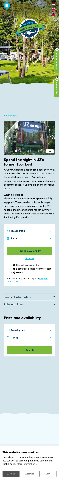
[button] (16, 151)
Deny (48, 473)
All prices (29, 258)
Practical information (17, 297)
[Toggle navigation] (7, 5)
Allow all (11, 473)
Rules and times (14, 304)
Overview (11, 115)
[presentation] (7, 138)
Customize (29, 473)
